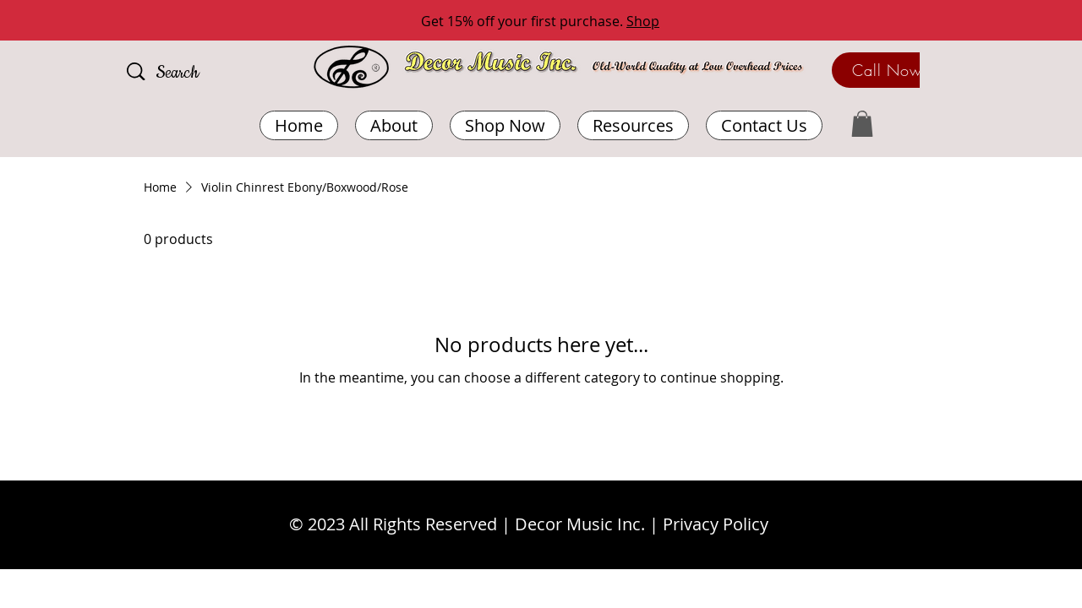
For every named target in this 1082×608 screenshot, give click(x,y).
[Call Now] (887, 70)
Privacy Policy (715, 524)
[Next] (993, 21)
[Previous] (89, 21)
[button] (633, 125)
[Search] (202, 73)
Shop (642, 21)
